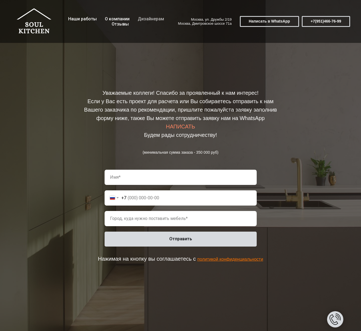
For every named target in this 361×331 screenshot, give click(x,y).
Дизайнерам (151, 18)
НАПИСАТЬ (180, 127)
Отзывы (120, 24)
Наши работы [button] (82, 18)
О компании (117, 18)
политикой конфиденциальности (230, 259)
